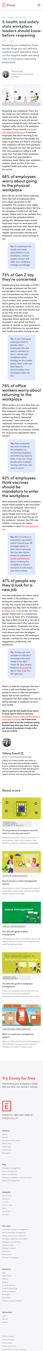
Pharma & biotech (9, 1248)
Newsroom (6, 1199)
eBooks (4, 1279)
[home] (8, 5)
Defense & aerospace (10, 1257)
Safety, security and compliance (14, 1236)
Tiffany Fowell (17, 71)
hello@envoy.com (10, 1118)
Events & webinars (9, 1291)
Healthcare (6, 1251)
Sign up (5, 1319)
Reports (5, 1282)
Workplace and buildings (11, 1242)
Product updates (8, 1285)
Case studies (7, 1276)
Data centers (7, 1254)
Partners (5, 1214)
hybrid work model (12, 611)
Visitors (4, 1134)
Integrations (6, 1150)
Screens (5, 1137)
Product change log (9, 1288)
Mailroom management (11, 1180)
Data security (7, 1205)
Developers (6, 1153)
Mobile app (6, 1147)
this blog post (21, 668)
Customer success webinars (12, 1301)
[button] (38, 5)
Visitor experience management (14, 1232)
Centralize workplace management (15, 1229)
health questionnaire (20, 559)
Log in (4, 1316)
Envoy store (6, 1298)
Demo (4, 1208)
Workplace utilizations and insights (15, 1239)
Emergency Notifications (11, 1140)
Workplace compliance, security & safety (17, 1177)
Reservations (7, 1144)
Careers (5, 1202)
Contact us (6, 1211)
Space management (9, 1174)
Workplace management (11, 1168)
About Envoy (6, 1196)
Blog (4, 1273)
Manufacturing (7, 1245)
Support (5, 1322)
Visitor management (9, 1171)
